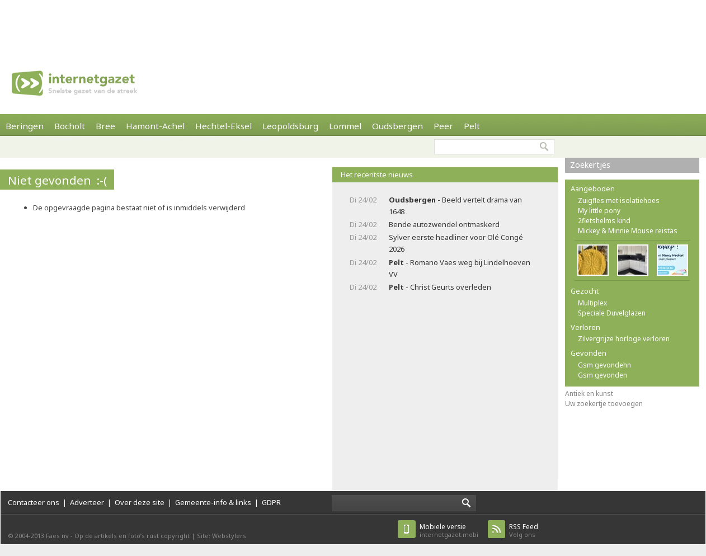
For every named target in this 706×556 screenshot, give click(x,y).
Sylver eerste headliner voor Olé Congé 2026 (456, 243)
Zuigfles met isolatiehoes (619, 200)
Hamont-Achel (155, 125)
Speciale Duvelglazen (612, 313)
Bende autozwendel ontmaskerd (444, 224)
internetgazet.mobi (449, 530)
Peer (443, 125)
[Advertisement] (353, 25)
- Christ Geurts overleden (440, 287)
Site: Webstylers (221, 535)
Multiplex (592, 303)
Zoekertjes (590, 164)
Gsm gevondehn (604, 365)
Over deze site (139, 502)
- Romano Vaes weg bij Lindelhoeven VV (459, 268)
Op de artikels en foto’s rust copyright (132, 535)
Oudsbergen (397, 125)
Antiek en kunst (589, 393)
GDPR (271, 502)
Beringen (25, 125)
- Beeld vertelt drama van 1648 (455, 205)
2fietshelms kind (604, 220)
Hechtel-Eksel (223, 125)
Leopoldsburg (290, 125)
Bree (105, 125)
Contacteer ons (33, 502)
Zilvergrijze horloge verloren (624, 338)
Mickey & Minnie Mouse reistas (627, 230)
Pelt (472, 125)
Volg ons (523, 530)
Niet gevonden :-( (57, 180)
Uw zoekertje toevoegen (604, 403)
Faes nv (57, 535)
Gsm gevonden (602, 375)
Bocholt (69, 125)
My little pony (599, 210)
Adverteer (87, 502)
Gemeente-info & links (213, 502)
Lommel (345, 125)
